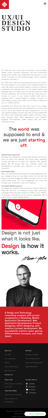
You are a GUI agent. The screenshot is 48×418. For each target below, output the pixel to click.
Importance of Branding (13, 395)
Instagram (31, 393)
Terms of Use (16, 416)
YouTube (30, 390)
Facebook (30, 387)
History (7, 362)
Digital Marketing (31, 366)
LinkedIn (30, 384)
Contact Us (9, 374)
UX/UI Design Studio (32, 358)
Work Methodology (11, 366)
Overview (8, 354)
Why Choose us (10, 370)
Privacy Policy (28, 416)
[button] (35, 414)
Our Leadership (10, 358)
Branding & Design (31, 354)
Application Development (34, 362)
